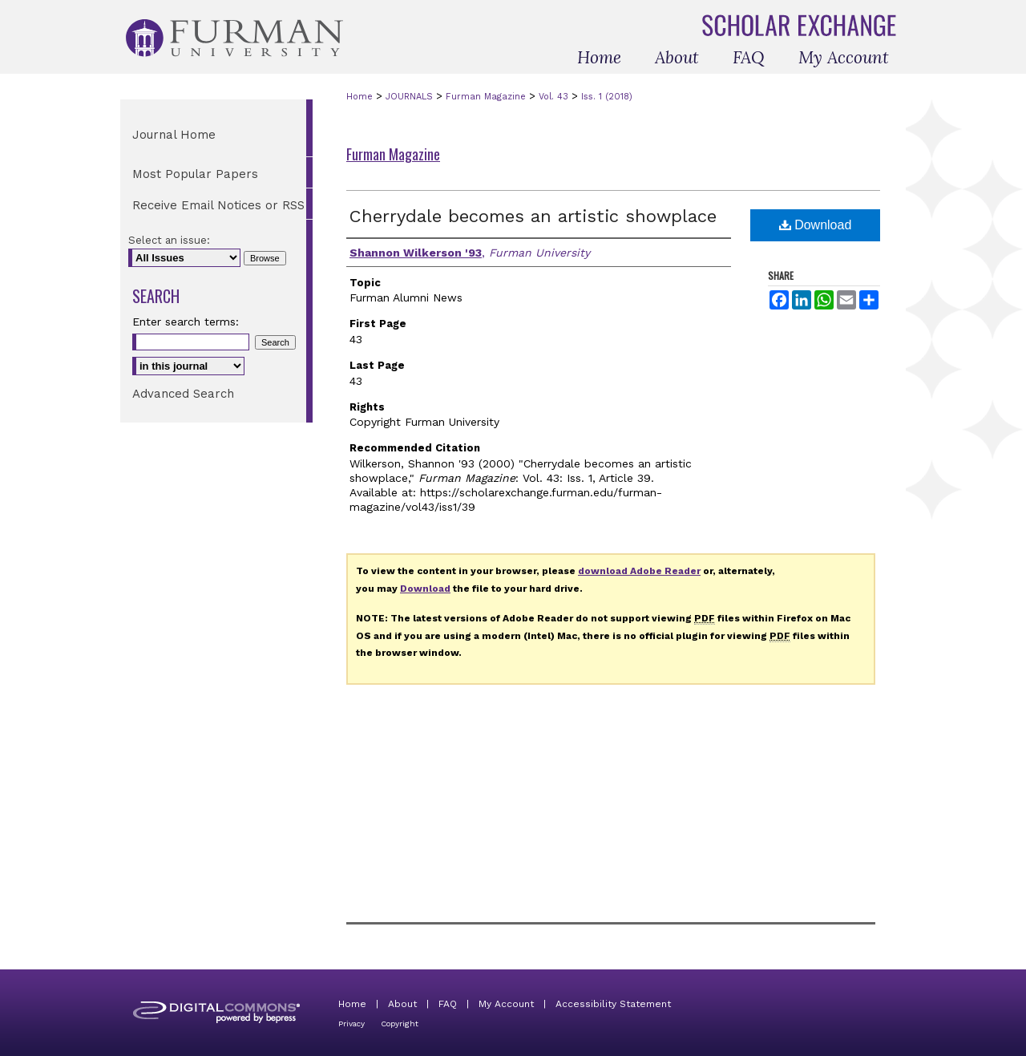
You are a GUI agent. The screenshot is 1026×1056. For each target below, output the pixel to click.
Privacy (351, 1023)
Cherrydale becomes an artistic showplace (533, 216)
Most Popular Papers (195, 174)
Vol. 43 (553, 96)
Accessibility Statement (613, 1003)
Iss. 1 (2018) (606, 96)
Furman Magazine (486, 96)
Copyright (399, 1023)
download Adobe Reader (639, 571)
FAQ (447, 1003)
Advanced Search (183, 393)
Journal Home (174, 134)
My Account (506, 1003)
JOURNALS (409, 96)
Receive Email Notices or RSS (218, 205)
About (402, 1003)
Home (359, 96)
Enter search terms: (185, 321)
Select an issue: (169, 240)
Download (815, 225)
